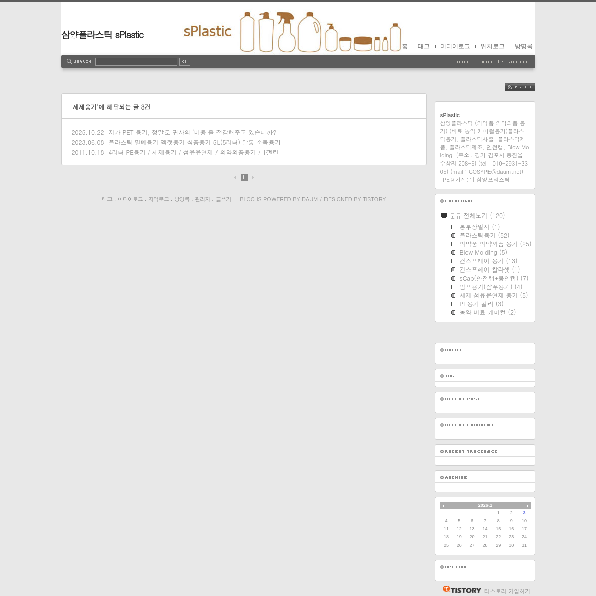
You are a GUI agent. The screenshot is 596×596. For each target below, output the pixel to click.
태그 (424, 46)
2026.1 (485, 505)
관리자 (202, 199)
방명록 (524, 46)
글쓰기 (223, 199)
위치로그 (492, 46)
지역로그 (158, 199)
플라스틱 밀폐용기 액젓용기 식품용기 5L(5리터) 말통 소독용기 (194, 142)
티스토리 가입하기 (507, 591)
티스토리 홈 (459, 589)
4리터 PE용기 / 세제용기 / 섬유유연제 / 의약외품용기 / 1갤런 (193, 152)
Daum (310, 199)
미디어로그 (455, 46)
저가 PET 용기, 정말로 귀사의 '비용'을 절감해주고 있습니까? (192, 132)
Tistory (374, 199)
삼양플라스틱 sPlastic (102, 34)
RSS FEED (527, 87)
